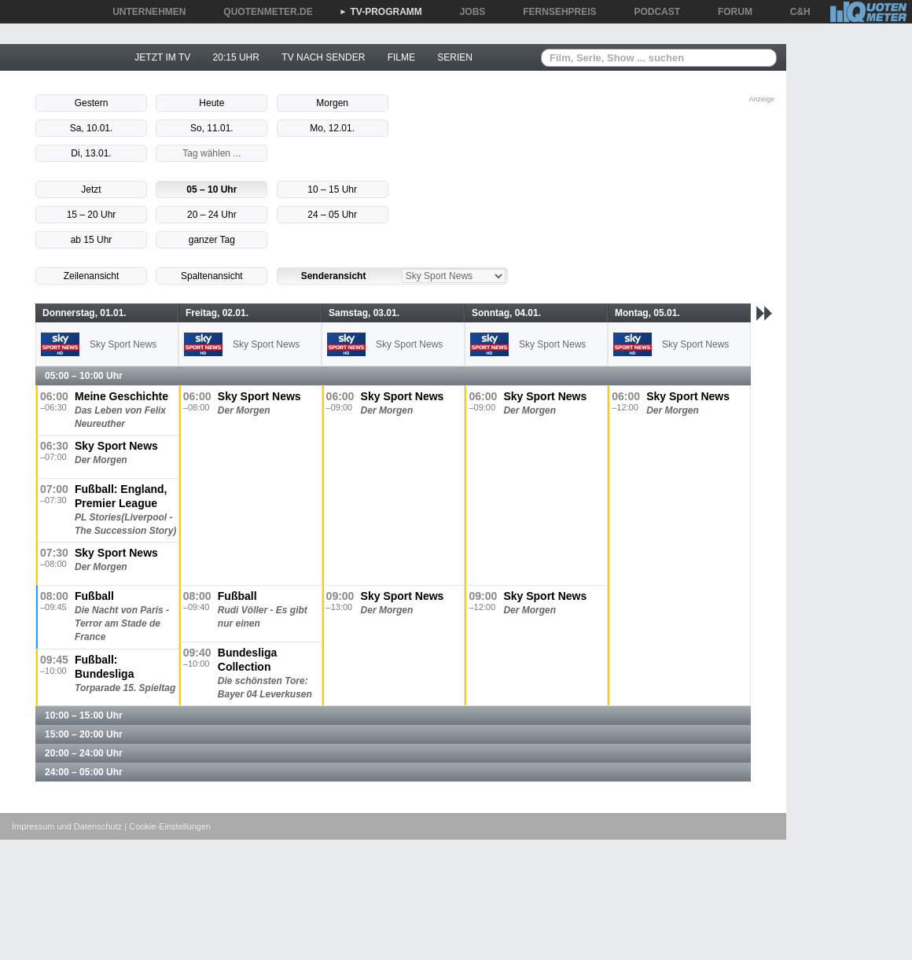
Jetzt (91, 189)
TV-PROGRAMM (381, 11)
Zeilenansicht (92, 275)
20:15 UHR (236, 57)
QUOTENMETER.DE (262, 11)
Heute (211, 103)
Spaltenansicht (212, 275)
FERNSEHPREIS (554, 11)
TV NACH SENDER (323, 57)
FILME (401, 57)
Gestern (91, 103)
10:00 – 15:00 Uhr (84, 715)
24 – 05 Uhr (332, 214)
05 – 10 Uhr (211, 189)
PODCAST (652, 11)
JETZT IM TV (162, 57)
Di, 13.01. (91, 153)
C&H (795, 11)
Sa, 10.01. (91, 128)
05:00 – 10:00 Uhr (84, 375)
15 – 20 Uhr (91, 214)
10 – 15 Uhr (332, 189)
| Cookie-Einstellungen (167, 826)
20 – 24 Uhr (212, 214)
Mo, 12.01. (332, 128)
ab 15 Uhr (91, 239)
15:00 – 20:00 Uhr (84, 734)
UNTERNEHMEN (143, 11)
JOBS (467, 11)
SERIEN (455, 57)
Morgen (332, 103)
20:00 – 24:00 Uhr (84, 753)
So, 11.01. (212, 128)
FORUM (729, 11)
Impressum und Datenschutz (67, 826)
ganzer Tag (212, 239)
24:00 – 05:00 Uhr (84, 772)
